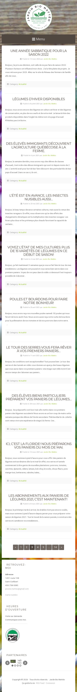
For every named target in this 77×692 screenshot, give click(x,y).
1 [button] (12, 665)
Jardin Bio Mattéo (50, 59)
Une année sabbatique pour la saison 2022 (38, 52)
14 (55, 547)
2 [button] (15, 665)
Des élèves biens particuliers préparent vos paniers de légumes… (38, 397)
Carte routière (11, 595)
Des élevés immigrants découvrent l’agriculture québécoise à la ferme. (38, 147)
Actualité (22, 84)
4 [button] (20, 665)
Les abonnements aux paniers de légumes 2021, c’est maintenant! (38, 497)
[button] (7, 663)
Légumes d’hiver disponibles (38, 99)
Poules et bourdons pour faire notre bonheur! (39, 301)
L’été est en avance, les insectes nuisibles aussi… (38, 197)
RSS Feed (40, 683)
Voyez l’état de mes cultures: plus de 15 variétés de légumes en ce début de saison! (38, 250)
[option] (13, 661)
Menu (40, 39)
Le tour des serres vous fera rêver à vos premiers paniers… (38, 349)
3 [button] (18, 665)
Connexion (50, 683)
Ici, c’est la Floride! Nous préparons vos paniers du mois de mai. (38, 446)
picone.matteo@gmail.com (17, 589)
